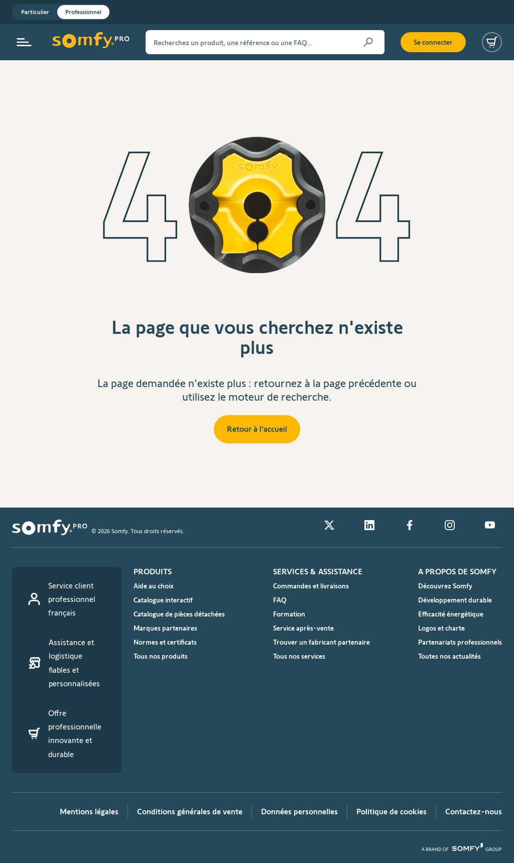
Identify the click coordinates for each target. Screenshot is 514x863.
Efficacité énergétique (450, 614)
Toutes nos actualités (449, 656)
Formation (289, 614)
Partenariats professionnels (460, 642)
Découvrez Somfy (445, 586)
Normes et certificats (165, 642)
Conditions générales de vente (189, 811)
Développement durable (455, 600)
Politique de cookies (391, 811)
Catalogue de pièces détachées (179, 614)
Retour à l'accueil (257, 429)
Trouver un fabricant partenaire (321, 642)
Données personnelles (299, 811)
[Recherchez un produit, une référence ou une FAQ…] (265, 42)
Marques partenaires (165, 628)
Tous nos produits (161, 656)
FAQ (280, 600)
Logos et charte (441, 628)
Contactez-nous (473, 811)
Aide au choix (154, 586)
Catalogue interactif (163, 600)
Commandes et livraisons (311, 586)
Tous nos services (299, 656)
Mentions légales (89, 811)
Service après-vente (303, 628)
